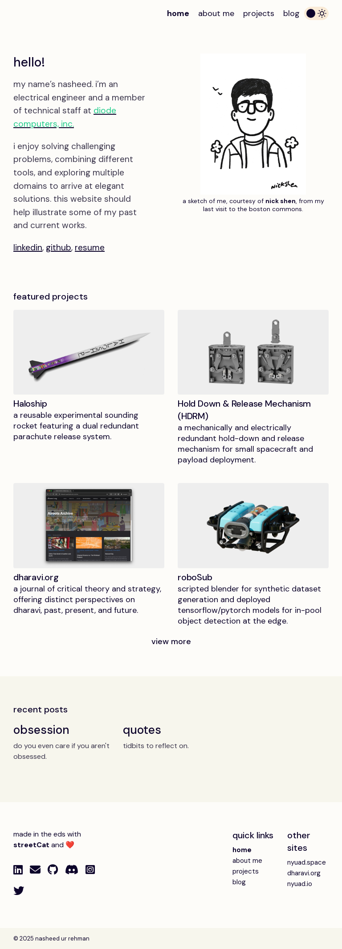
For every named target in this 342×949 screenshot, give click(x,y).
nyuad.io (299, 883)
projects (258, 13)
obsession (41, 729)
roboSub (195, 577)
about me (216, 13)
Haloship (30, 403)
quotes (142, 729)
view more (171, 641)
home (178, 13)
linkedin (27, 247)
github (58, 247)
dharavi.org (36, 577)
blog (291, 13)
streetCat (31, 844)
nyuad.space (306, 862)
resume (90, 247)
